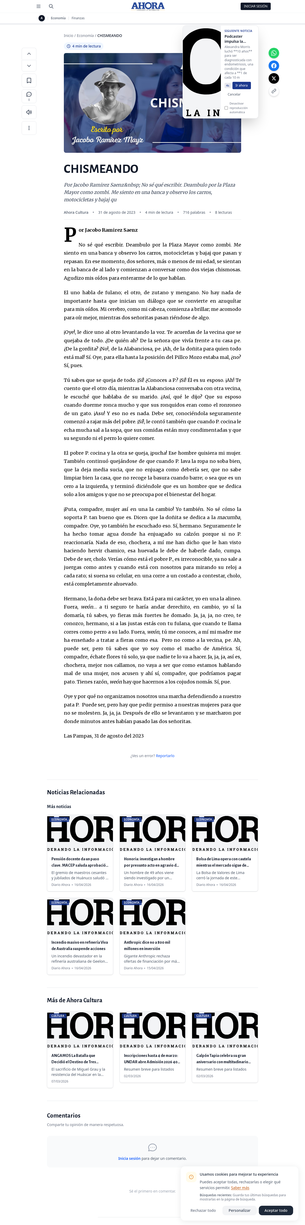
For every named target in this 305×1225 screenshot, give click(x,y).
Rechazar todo (203, 1210)
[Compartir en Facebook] (274, 65)
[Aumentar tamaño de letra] (29, 53)
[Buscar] (51, 6)
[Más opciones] (29, 128)
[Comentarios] (29, 96)
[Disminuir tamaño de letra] (29, 66)
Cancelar (234, 100)
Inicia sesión (129, 1158)
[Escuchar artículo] (29, 112)
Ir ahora (242, 91)
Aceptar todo (276, 1210)
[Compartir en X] (274, 78)
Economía (58, 18)
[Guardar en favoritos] (29, 80)
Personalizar (240, 1210)
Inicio (68, 35)
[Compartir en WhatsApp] (274, 53)
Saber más (240, 1187)
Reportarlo (165, 755)
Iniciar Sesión (256, 6)
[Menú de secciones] (38, 6)
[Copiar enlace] (274, 91)
